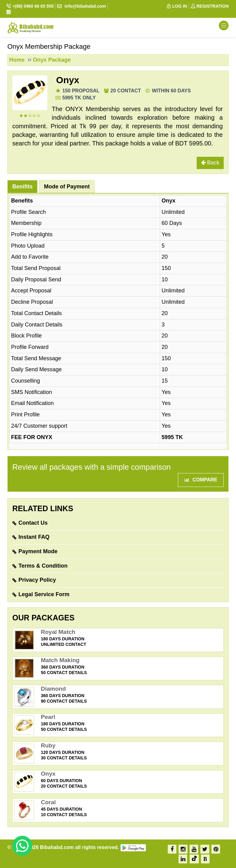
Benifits (22, 186)
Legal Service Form (43, 594)
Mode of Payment (67, 186)
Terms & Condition (43, 566)
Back (210, 163)
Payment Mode (37, 551)
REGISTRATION (209, 6)
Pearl (48, 717)
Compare (200, 479)
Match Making (60, 660)
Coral (48, 802)
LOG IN (176, 6)
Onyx (67, 80)
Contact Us (33, 523)
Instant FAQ (33, 537)
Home (17, 60)
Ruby (48, 745)
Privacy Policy (37, 580)
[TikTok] (194, 858)
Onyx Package (52, 60)
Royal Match (58, 632)
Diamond (53, 688)
